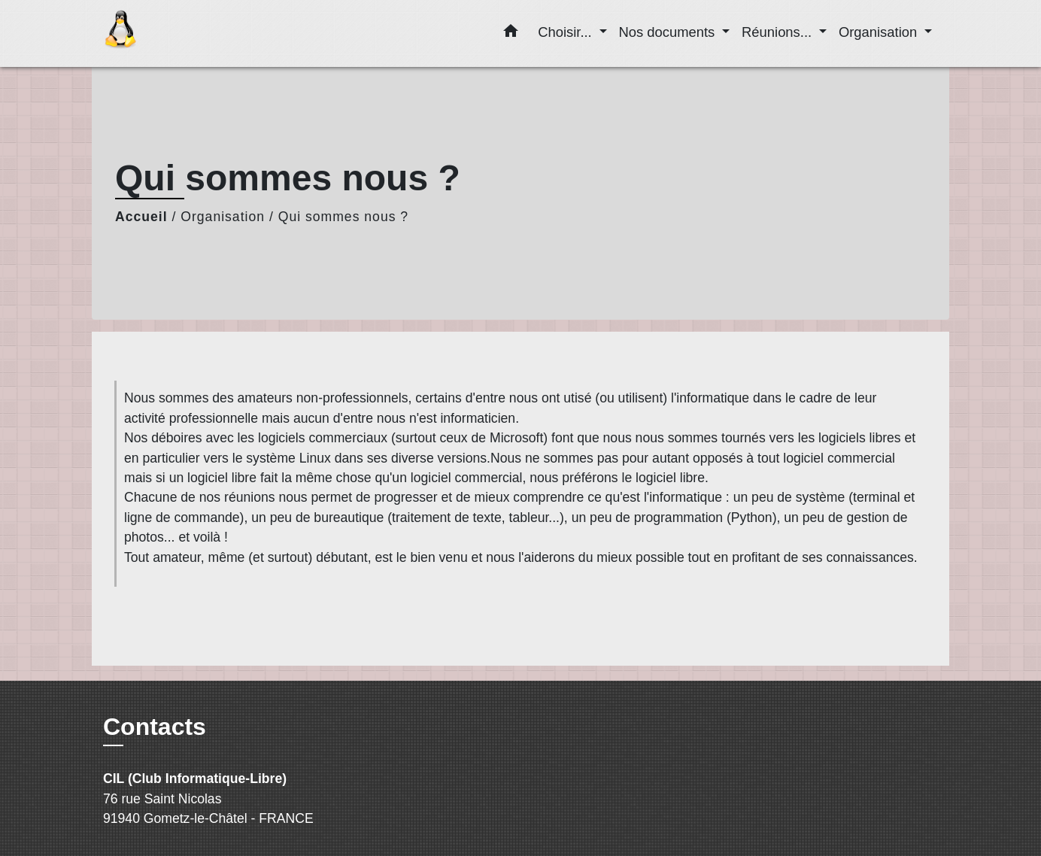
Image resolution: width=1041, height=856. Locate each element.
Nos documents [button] (669, 32)
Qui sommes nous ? (343, 216)
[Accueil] (197, 33)
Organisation (223, 216)
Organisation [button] (880, 32)
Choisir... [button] (567, 32)
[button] (511, 34)
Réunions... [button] (778, 32)
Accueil (141, 216)
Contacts (154, 726)
